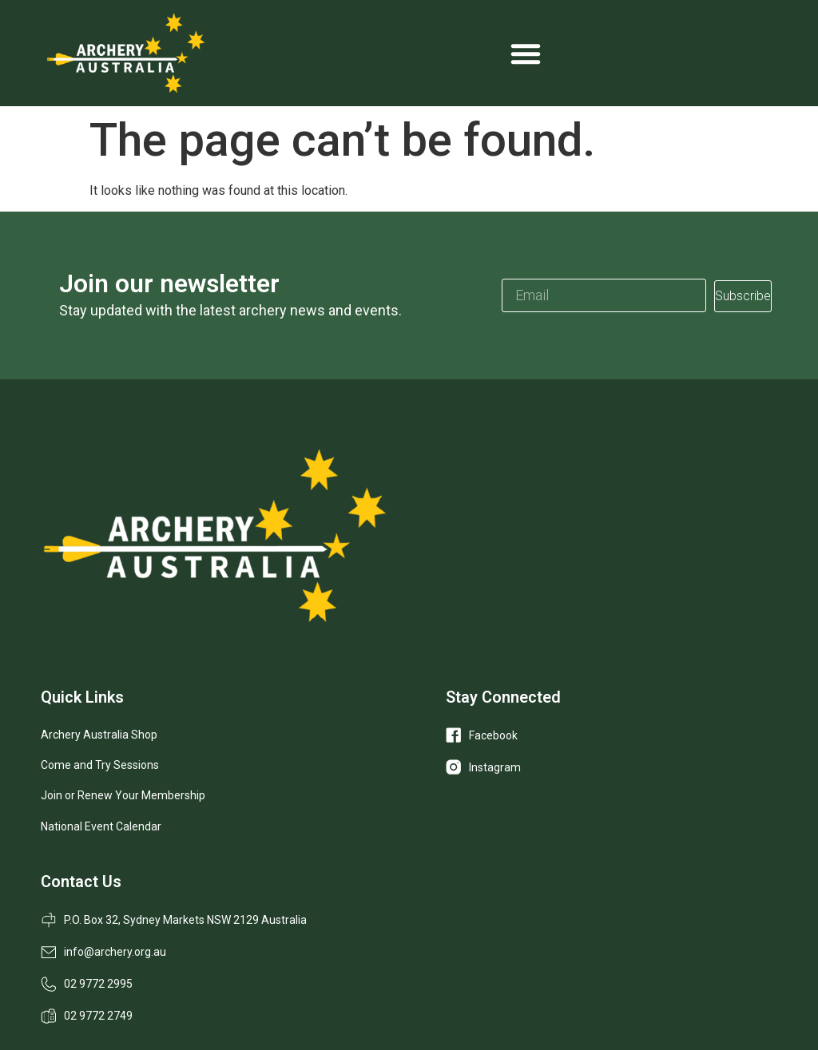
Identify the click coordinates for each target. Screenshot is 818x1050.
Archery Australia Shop (99, 734)
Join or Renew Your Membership (123, 795)
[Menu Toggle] (526, 53)
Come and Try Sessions (100, 765)
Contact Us (81, 881)
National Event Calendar (101, 826)
